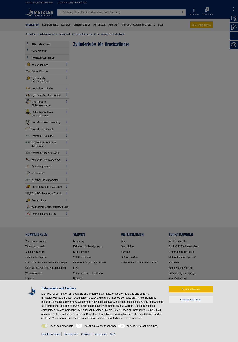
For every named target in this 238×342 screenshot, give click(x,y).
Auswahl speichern (190, 299)
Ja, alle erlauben (190, 289)
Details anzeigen (50, 334)
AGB (112, 334)
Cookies (85, 334)
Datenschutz (71, 334)
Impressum (100, 334)
